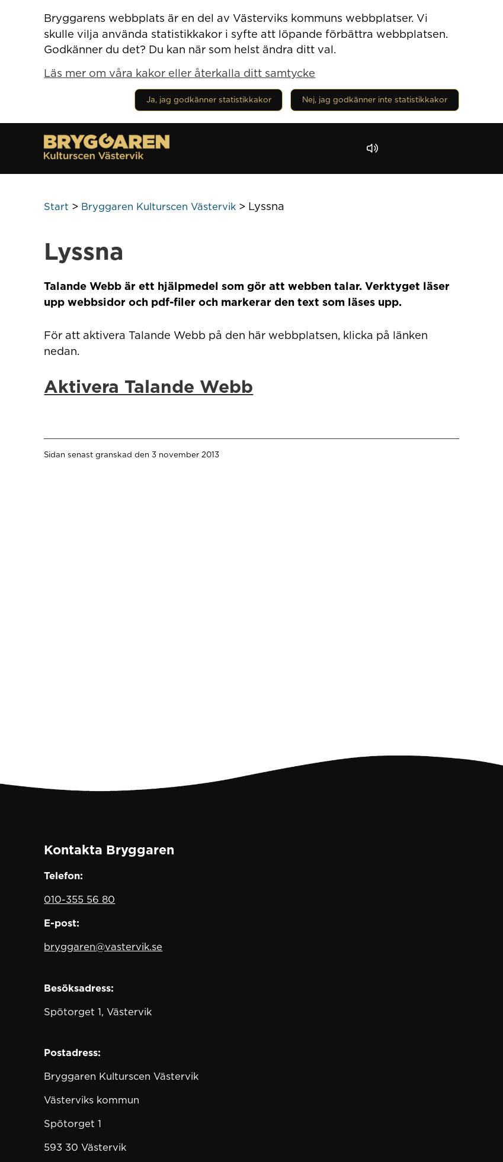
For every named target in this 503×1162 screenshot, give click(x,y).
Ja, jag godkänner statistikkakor (208, 99)
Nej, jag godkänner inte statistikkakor (374, 99)
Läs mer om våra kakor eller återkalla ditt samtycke (179, 72)
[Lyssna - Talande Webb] (375, 148)
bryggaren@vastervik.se (103, 947)
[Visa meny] (444, 148)
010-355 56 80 (79, 899)
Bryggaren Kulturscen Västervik (158, 206)
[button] (406, 148)
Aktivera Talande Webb (148, 386)
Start (56, 206)
